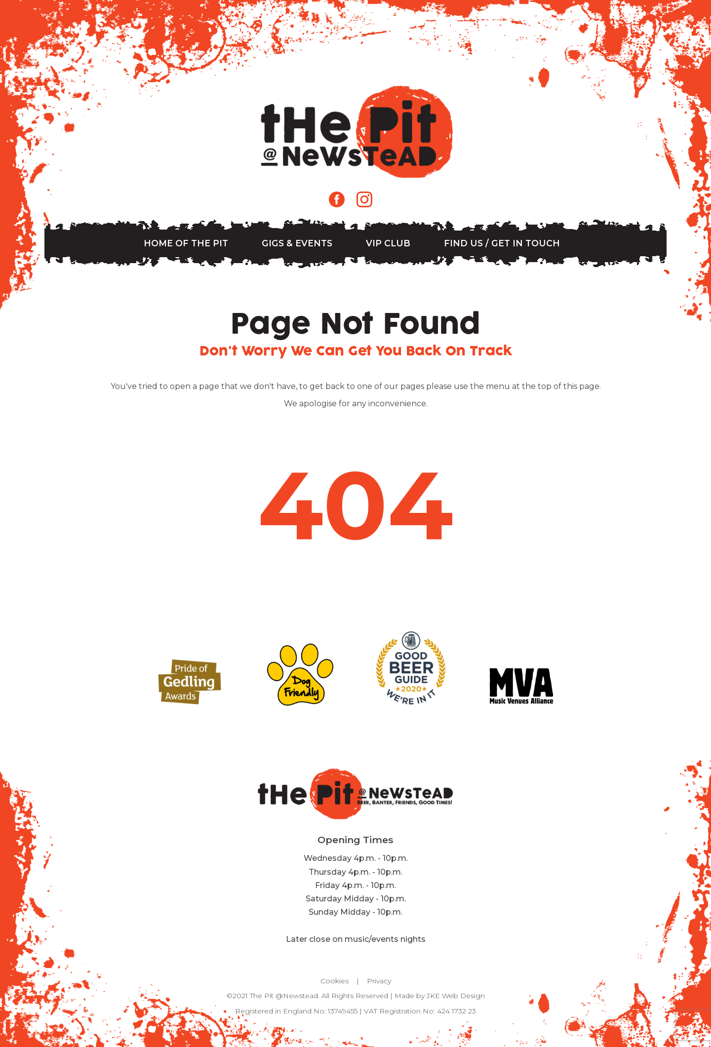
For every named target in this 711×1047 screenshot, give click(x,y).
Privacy (379, 980)
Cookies (334, 980)
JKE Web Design (456, 995)
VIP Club (388, 243)
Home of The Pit (186, 243)
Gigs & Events (297, 243)
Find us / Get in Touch (502, 243)
